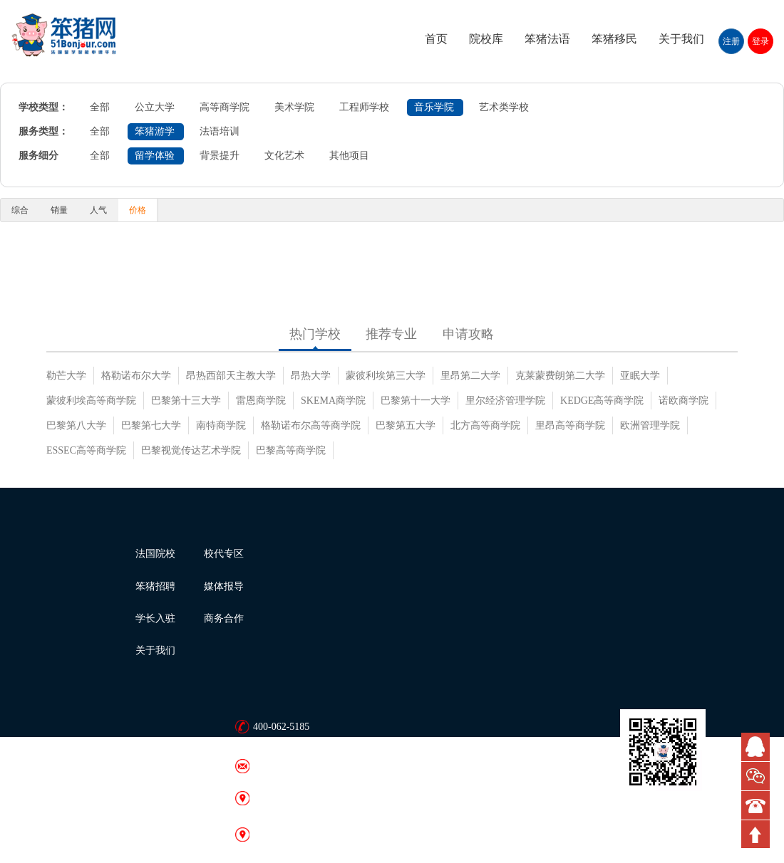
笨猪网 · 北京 (282, 798)
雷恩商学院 (261, 400)
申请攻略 (468, 334)
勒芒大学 (66, 375)
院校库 (486, 39)
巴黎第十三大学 (186, 400)
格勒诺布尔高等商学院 (311, 425)
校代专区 (224, 553)
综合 (20, 210)
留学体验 (155, 155)
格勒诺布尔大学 (136, 375)
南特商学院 (221, 425)
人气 (98, 210)
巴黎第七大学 (151, 425)
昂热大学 (311, 375)
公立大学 (155, 107)
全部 (100, 107)
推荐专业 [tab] (391, 334)
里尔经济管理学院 (505, 400)
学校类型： (43, 107)
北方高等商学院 (485, 425)
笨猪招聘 (155, 586)
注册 (731, 41)
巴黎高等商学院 (291, 450)
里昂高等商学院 (570, 425)
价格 (137, 210)
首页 (436, 39)
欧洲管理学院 (650, 425)
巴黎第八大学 (76, 425)
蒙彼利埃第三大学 (385, 375)
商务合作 (224, 618)
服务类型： (43, 131)
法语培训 (219, 131)
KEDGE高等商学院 (602, 400)
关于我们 (681, 39)
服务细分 (38, 155)
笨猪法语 (547, 39)
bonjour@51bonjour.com (303, 765)
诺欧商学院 (683, 400)
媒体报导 (224, 586)
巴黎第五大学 (405, 425)
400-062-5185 (281, 726)
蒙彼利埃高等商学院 (91, 400)
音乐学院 (434, 107)
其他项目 (349, 155)
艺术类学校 (504, 107)
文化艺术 (284, 155)
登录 (760, 41)
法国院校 (155, 553)
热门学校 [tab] (315, 334)
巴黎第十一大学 (415, 400)
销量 (59, 210)
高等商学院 (224, 107)
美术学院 (294, 107)
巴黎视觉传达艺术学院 (191, 450)
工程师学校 (364, 107)
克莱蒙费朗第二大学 (560, 375)
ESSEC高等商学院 (86, 450)
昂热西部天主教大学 (231, 375)
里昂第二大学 (470, 375)
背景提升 (219, 155)
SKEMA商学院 (333, 400)
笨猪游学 (155, 131)
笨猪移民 (614, 39)
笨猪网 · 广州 (282, 834)
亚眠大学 (640, 375)
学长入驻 (155, 618)
